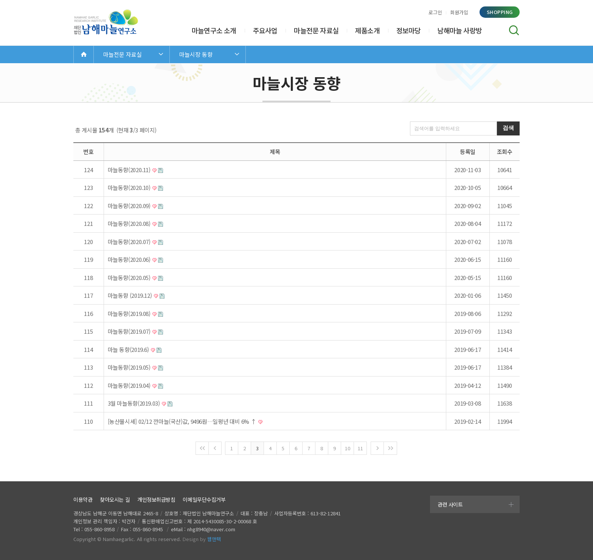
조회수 (504, 152)
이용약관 (82, 499)
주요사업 (265, 30)
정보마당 (408, 30)
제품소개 (367, 30)
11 (360, 448)
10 (347, 448)
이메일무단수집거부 (204, 499)
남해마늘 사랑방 (459, 30)
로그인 (435, 12)
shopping (500, 12)
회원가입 (459, 12)
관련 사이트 (450, 504)
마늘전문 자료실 (316, 30)
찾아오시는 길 (115, 499)
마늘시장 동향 (196, 54)
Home (83, 54)
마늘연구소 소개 (214, 30)
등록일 (467, 152)
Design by (202, 539)
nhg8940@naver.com (211, 529)
